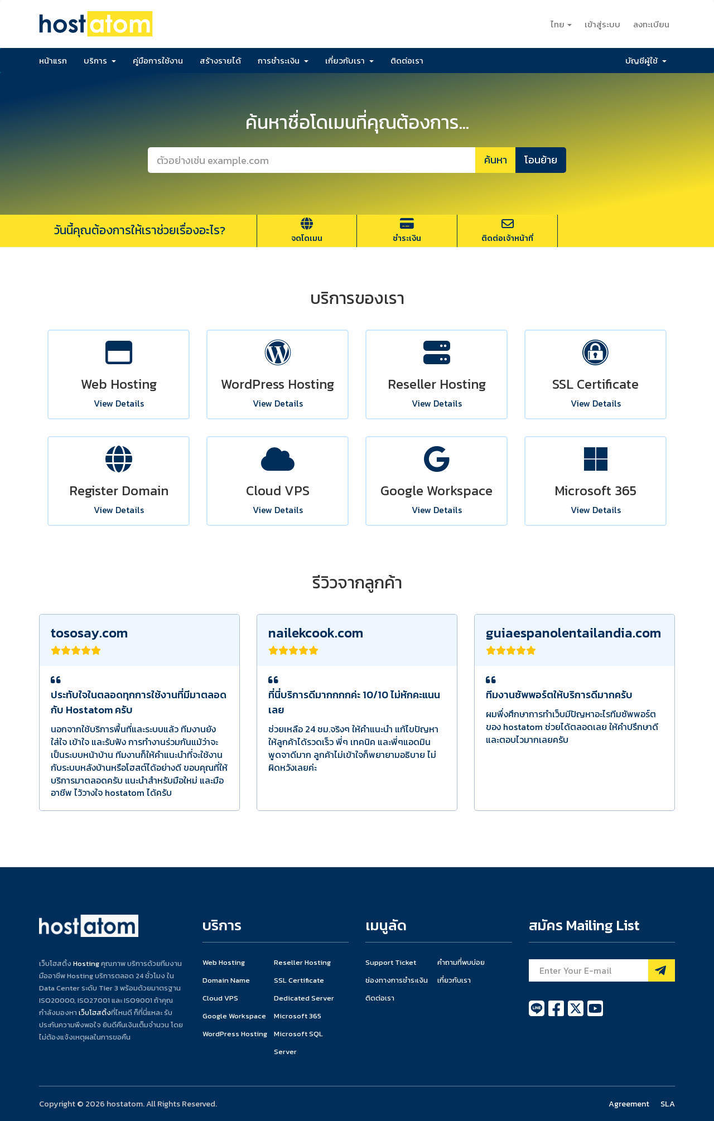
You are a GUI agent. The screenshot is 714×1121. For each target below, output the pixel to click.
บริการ (100, 60)
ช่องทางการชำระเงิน (396, 980)
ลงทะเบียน (651, 24)
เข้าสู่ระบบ (602, 24)
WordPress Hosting (234, 1033)
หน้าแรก (53, 60)
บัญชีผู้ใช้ (646, 60)
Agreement (629, 1104)
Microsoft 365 (297, 1016)
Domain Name (226, 980)
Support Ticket (390, 962)
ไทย (561, 24)
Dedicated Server (304, 998)
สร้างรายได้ (220, 60)
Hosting (86, 963)
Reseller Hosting (302, 962)
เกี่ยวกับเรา (349, 60)
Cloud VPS (220, 998)
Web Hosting (223, 962)
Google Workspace (234, 1016)
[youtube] (595, 1014)
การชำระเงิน (283, 60)
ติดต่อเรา (406, 60)
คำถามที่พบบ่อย (461, 962)
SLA (667, 1104)
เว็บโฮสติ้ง (95, 1012)
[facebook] (557, 1014)
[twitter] (576, 1014)
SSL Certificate (299, 980)
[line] (537, 1014)
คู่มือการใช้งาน (158, 60)
